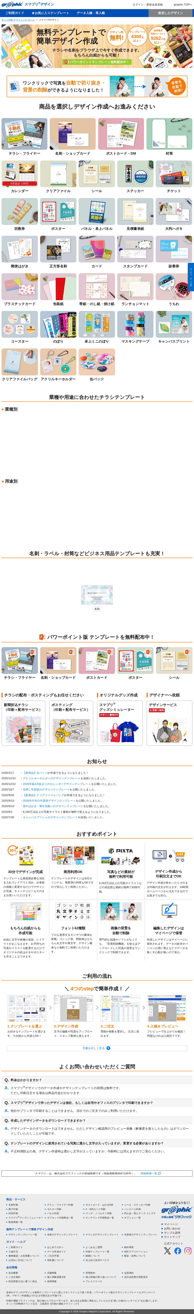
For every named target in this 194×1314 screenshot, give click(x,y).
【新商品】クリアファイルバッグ (43, 795)
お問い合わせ (172, 1228)
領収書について (55, 1260)
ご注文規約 (14, 1277)
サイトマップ (172, 1236)
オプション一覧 (132, 1217)
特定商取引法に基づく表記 (23, 1281)
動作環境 (129, 1247)
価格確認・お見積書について (24, 1255)
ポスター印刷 (54, 1209)
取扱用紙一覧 (16, 1222)
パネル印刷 (53, 1213)
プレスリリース (94, 1281)
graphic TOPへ (180, 4)
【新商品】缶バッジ (35, 772)
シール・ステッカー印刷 (137, 1205)
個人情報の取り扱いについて (101, 1277)
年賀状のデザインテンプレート (140, 1234)
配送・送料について (135, 1255)
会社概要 (13, 1273)
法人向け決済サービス (97, 1260)
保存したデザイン (170, 13)
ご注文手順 (53, 1255)
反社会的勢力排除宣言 (136, 1277)
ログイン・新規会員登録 (145, 4)
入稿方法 (13, 1251)
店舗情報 (52, 1273)
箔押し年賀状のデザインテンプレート (46, 789)
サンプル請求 (172, 1232)
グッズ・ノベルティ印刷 (99, 1213)
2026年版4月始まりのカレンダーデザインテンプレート (57, 783)
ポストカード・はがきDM (99, 1205)
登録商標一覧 (149, 1173)
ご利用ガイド (14, 13)
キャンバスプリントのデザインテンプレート (50, 817)
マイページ (171, 1224)
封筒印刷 (13, 1213)
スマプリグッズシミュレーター (26, 1217)
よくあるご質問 (94, 1247)
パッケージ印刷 (132, 1209)
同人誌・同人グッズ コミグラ (140, 1213)
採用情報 (52, 1281)
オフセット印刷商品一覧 (60, 1217)
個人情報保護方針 (56, 1277)
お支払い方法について (20, 1260)
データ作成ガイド (56, 1251)
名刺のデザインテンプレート (62, 1234)
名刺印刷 (13, 1205)
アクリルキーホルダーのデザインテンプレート (52, 778)
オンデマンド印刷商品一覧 (100, 1217)
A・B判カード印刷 (96, 1209)
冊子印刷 (13, 1209)
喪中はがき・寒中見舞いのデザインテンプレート (53, 806)
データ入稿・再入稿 (91, 13)
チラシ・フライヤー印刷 (60, 1205)
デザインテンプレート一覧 (23, 1234)
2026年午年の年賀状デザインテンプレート (49, 800)
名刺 (97, 608)
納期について (93, 1255)
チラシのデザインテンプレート (102, 1234)
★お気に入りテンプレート (50, 13)
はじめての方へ (55, 1247)
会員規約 (129, 1273)
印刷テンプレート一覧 (97, 1251)
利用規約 (90, 1273)
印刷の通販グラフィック (19, 1300)
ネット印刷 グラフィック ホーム (18, 20)
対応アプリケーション (136, 1251)
